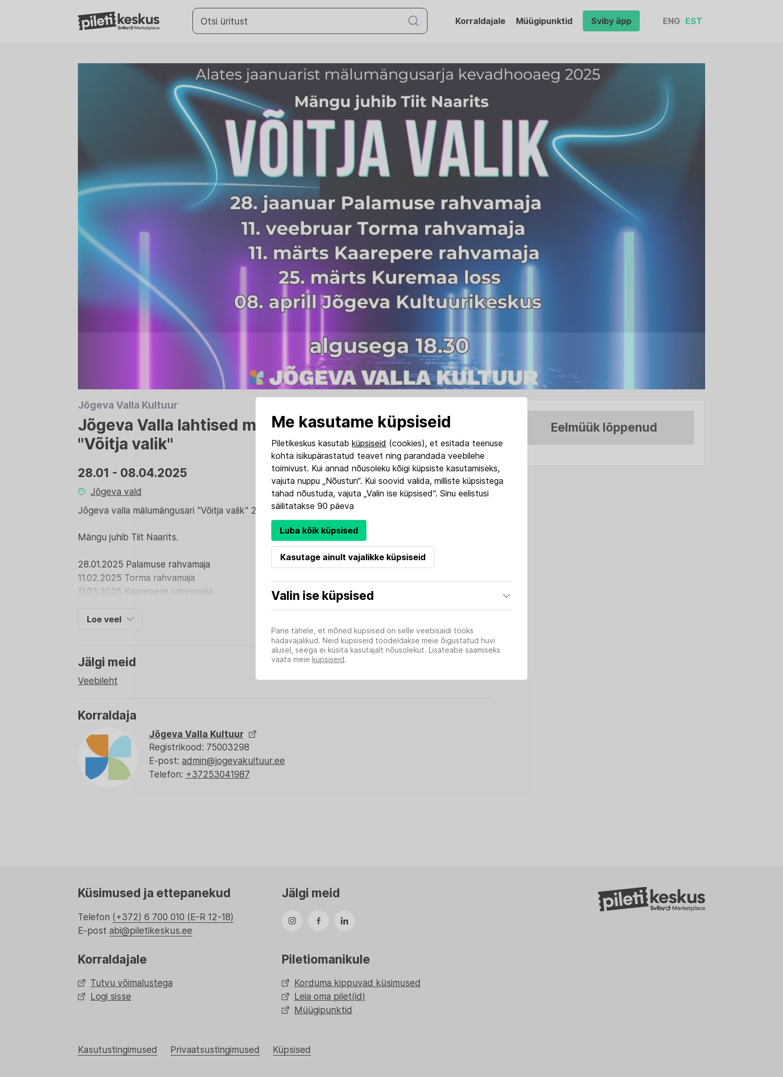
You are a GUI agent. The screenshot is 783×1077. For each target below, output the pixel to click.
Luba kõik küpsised (319, 530)
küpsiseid (369, 443)
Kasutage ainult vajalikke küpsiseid (352, 557)
